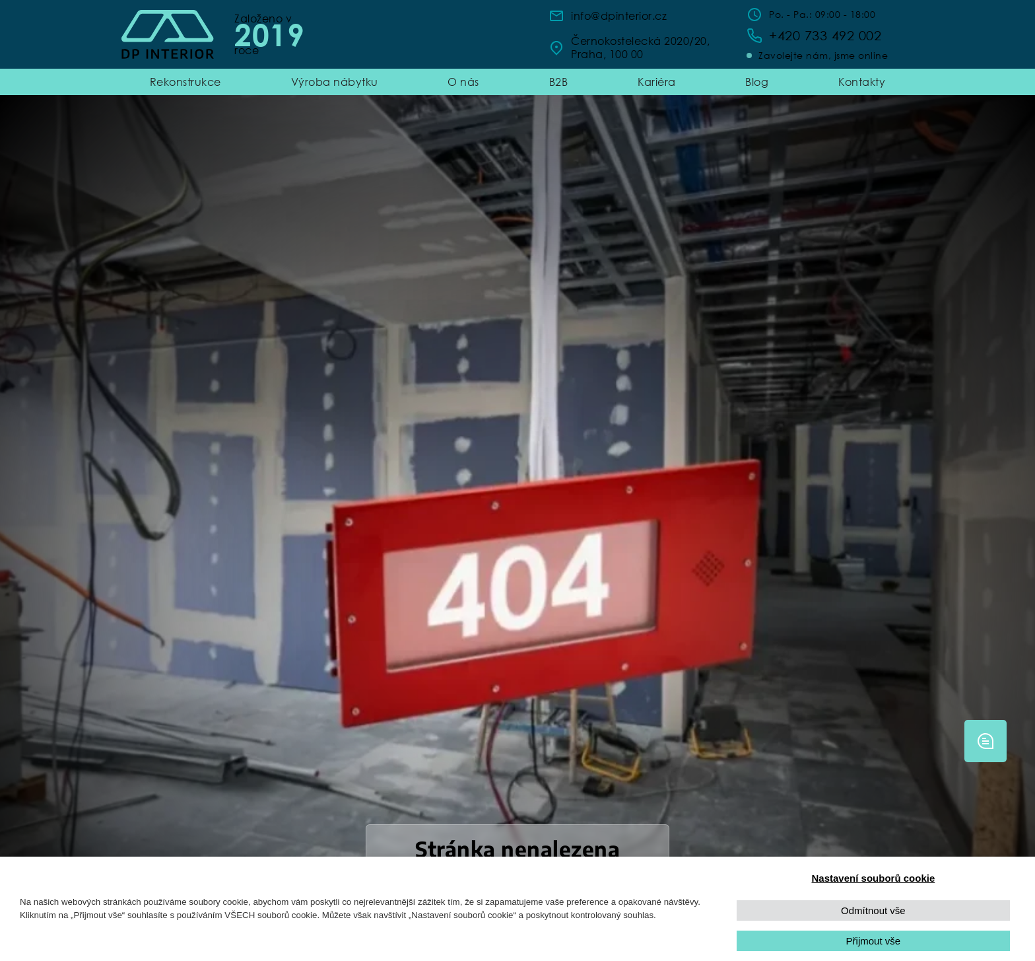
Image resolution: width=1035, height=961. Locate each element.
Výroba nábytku (334, 82)
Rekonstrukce (185, 82)
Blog (756, 82)
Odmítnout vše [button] (873, 910)
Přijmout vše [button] (873, 940)
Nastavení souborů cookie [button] (873, 878)
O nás (463, 82)
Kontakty (861, 82)
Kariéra (657, 82)
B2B (558, 82)
